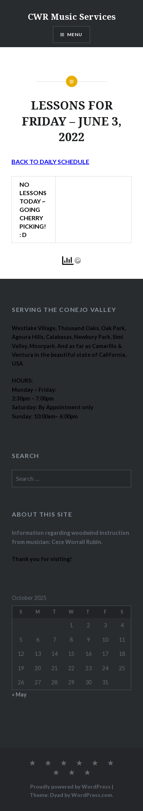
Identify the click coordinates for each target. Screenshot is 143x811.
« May (19, 694)
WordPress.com (91, 795)
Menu (75, 34)
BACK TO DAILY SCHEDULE (50, 161)
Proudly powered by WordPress (70, 786)
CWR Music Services (72, 16)
